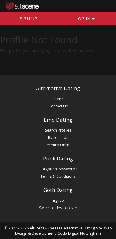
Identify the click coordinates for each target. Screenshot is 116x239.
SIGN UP (28, 19)
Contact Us (58, 106)
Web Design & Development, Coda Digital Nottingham (63, 230)
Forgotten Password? (58, 169)
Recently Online (58, 145)
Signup (58, 200)
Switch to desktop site (58, 207)
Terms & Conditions (58, 176)
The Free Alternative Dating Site (75, 228)
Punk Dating (58, 158)
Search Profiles (58, 130)
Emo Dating (58, 119)
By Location (58, 137)
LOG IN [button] (85, 19)
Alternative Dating (58, 88)
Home (58, 98)
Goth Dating (58, 189)
